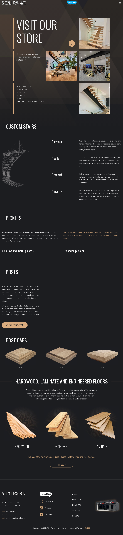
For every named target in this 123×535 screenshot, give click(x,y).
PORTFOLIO (76, 500)
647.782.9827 (12, 511)
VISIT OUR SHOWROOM (15, 325)
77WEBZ (87, 528)
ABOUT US (76, 510)
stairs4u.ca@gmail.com (15, 518)
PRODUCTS (76, 505)
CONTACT (76, 516)
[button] (61, 464)
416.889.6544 (11, 515)
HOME (74, 494)
